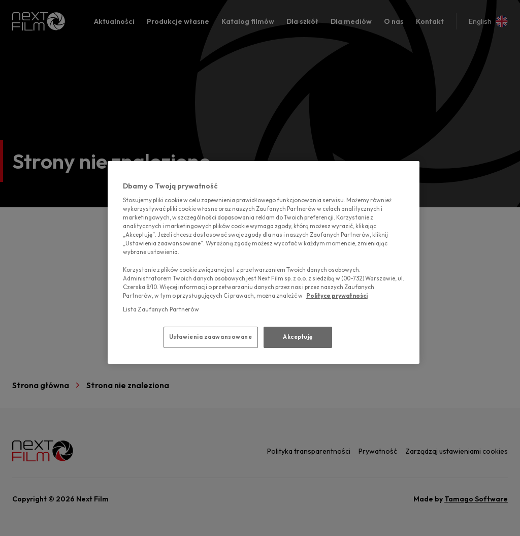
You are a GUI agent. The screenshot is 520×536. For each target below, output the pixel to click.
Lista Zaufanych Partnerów (161, 309)
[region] (263, 262)
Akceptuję (298, 336)
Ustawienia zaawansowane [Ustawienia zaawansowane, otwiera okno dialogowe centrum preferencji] (210, 336)
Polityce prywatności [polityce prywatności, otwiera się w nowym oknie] (337, 295)
